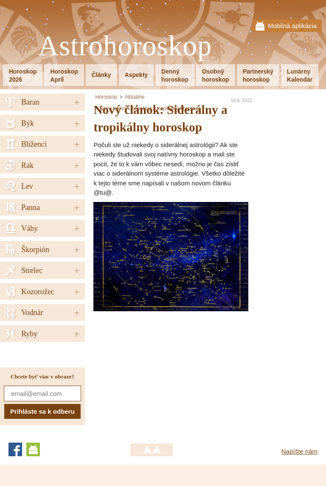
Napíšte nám (299, 451)
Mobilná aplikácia (292, 25)
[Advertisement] (164, 370)
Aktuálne (135, 97)
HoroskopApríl (64, 75)
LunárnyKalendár (299, 75)
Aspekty (136, 74)
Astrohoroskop (125, 46)
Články (101, 74)
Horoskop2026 (23, 75)
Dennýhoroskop (174, 75)
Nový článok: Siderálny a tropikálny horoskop (150, 108)
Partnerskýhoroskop (258, 75)
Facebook (15, 449)
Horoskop (106, 97)
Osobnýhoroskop (215, 75)
